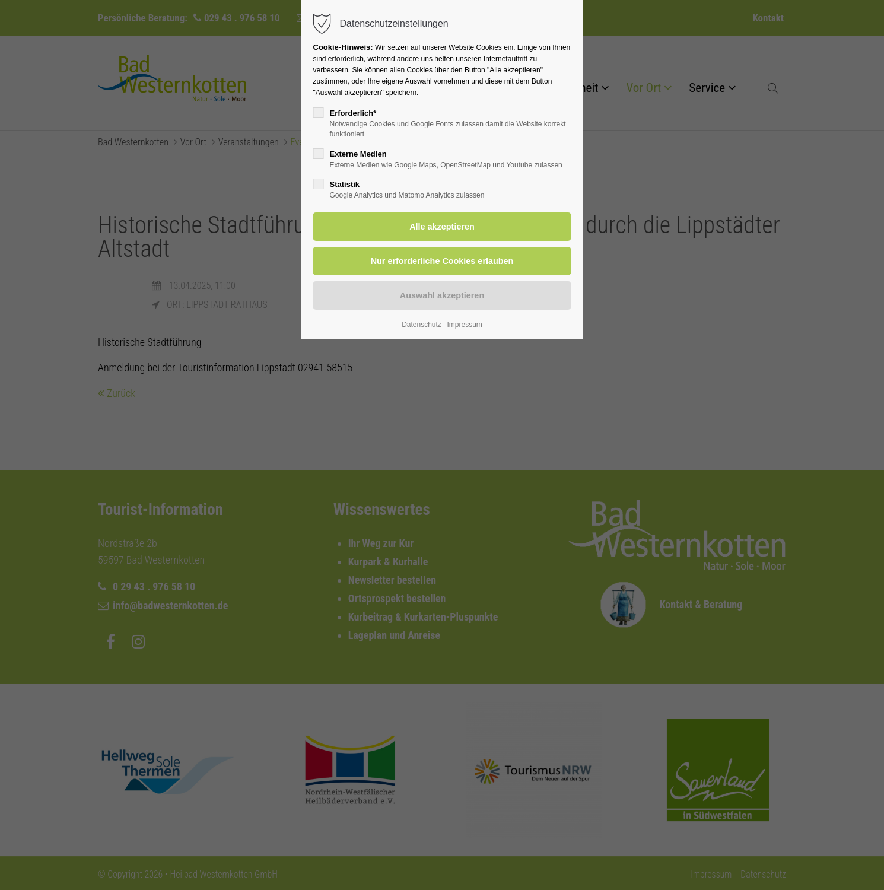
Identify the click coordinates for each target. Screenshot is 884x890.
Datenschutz (421, 324)
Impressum (464, 324)
